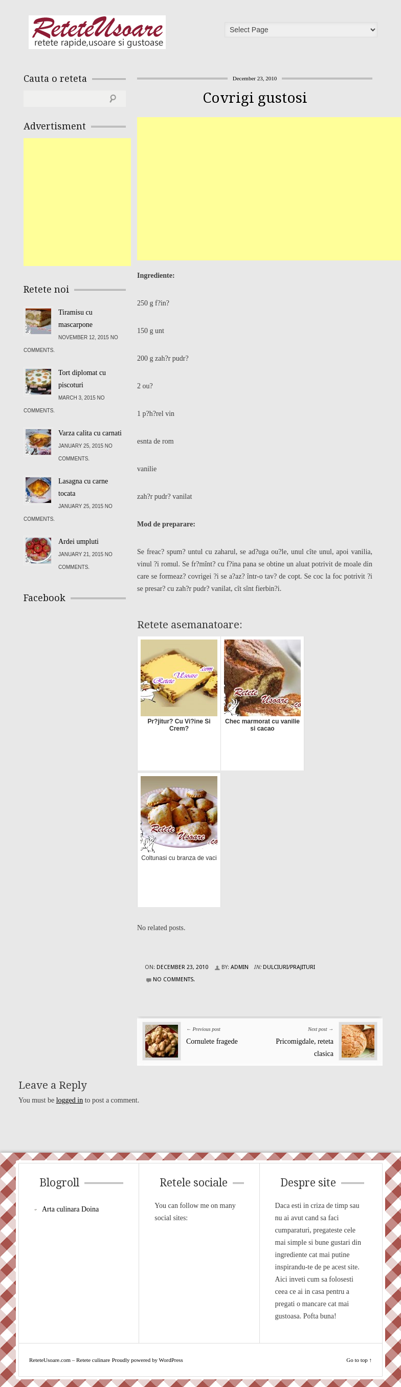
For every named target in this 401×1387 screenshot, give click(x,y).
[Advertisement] (269, 188)
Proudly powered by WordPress (147, 1360)
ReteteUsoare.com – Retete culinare (97, 32)
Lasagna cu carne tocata (83, 487)
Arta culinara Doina (70, 1209)
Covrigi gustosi (255, 98)
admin (240, 967)
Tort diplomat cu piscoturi (82, 379)
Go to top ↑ (359, 1360)
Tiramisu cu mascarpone (75, 318)
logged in (69, 1100)
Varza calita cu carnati (90, 433)
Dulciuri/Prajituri (289, 967)
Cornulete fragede (212, 1041)
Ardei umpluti (78, 541)
